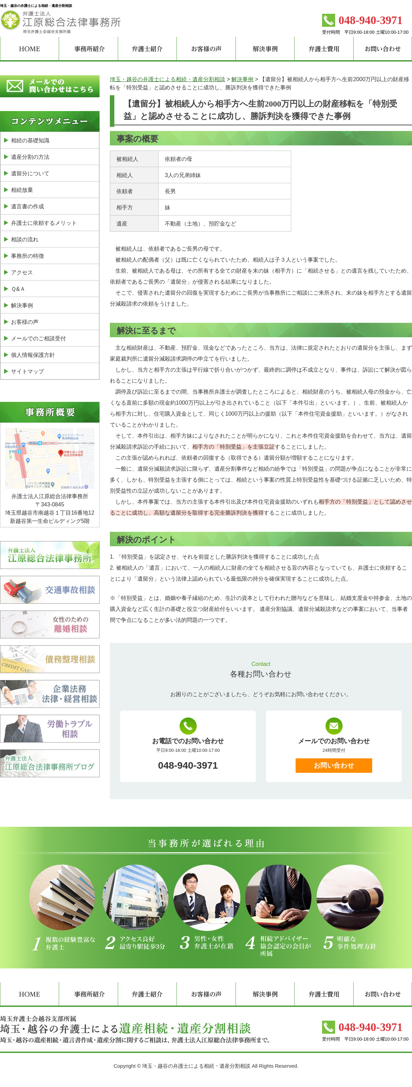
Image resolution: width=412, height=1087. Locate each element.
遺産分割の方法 (30, 157)
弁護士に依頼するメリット (44, 223)
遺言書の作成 (27, 206)
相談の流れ (24, 239)
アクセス (22, 272)
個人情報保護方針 (33, 355)
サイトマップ (27, 371)
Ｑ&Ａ (18, 289)
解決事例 (22, 305)
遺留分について (30, 173)
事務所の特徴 (27, 256)
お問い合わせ (334, 765)
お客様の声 (24, 322)
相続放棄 (22, 190)
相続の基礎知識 (30, 140)
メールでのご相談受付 (38, 338)
